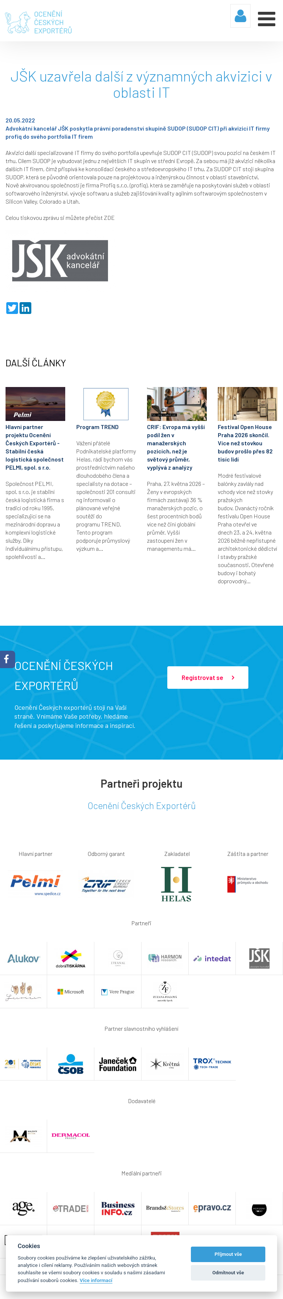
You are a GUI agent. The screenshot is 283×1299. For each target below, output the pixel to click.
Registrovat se (208, 677)
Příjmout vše (228, 1254)
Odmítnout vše (228, 1272)
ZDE (109, 217)
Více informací (96, 1280)
